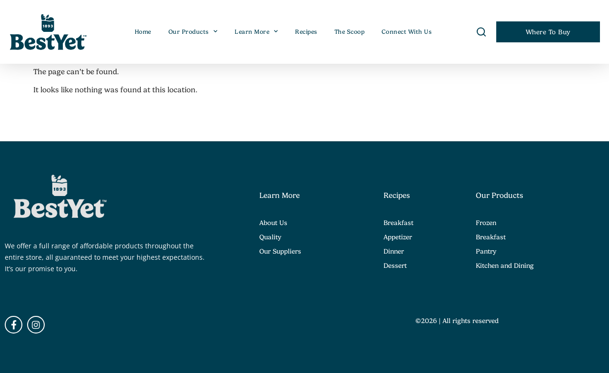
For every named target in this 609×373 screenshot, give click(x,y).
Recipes (306, 32)
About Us (273, 222)
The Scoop (349, 32)
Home (143, 32)
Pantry (486, 251)
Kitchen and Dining (505, 265)
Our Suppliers (280, 251)
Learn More (256, 32)
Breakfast (398, 222)
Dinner (393, 251)
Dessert (395, 265)
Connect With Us (407, 32)
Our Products (193, 32)
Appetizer (397, 237)
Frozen (486, 222)
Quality (270, 237)
